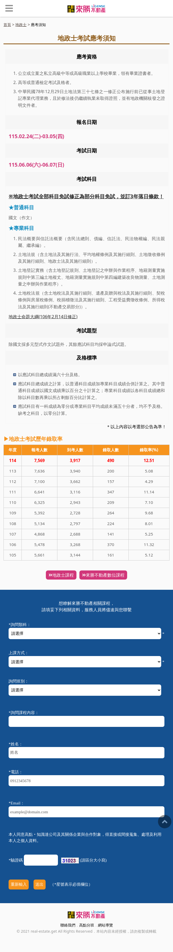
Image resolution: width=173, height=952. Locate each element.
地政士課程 (61, 575)
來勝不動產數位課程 (103, 575)
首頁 (7, 24)
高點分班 (86, 925)
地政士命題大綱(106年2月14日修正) (43, 317)
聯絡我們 (67, 925)
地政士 (21, 24)
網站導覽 (105, 925)
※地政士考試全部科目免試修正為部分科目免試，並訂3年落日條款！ (86, 196)
